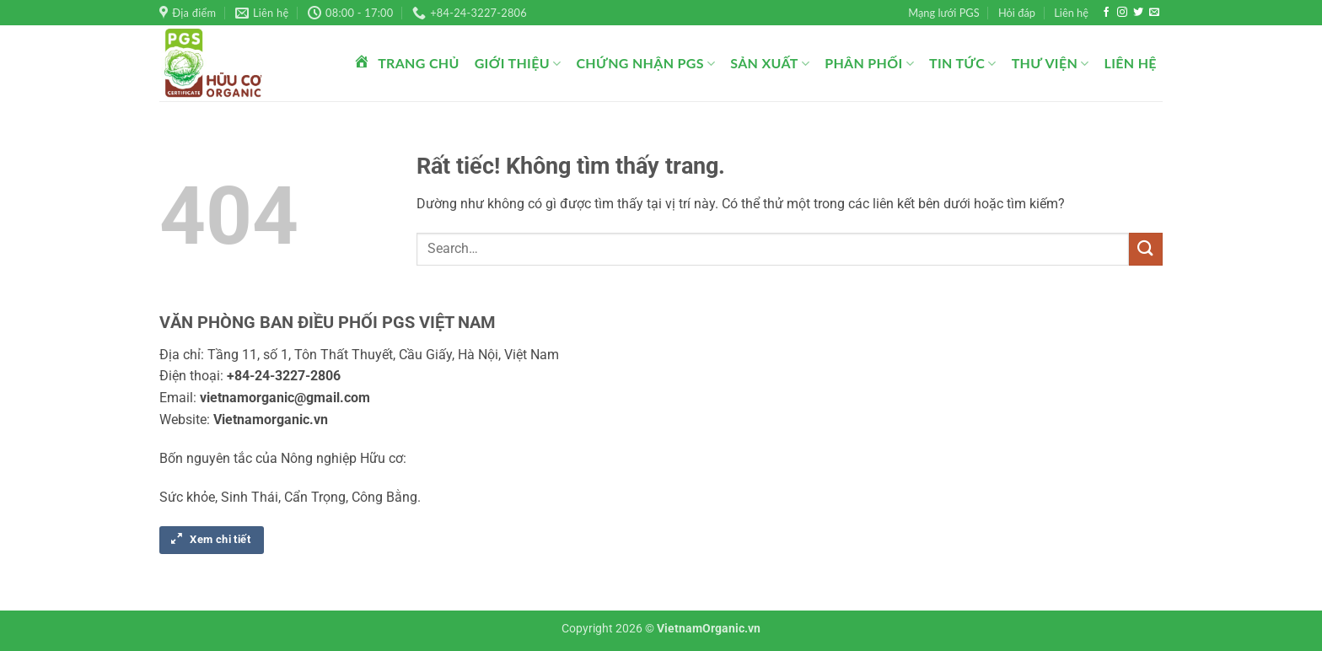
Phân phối (869, 63)
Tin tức (963, 63)
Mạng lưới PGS (943, 12)
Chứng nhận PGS (645, 63)
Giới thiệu (518, 63)
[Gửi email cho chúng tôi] (1154, 13)
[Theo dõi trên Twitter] (1138, 13)
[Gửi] (1146, 249)
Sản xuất (769, 63)
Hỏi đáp (1016, 12)
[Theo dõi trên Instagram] (1122, 13)
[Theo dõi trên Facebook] (1106, 13)
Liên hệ (1071, 12)
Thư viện (1050, 63)
